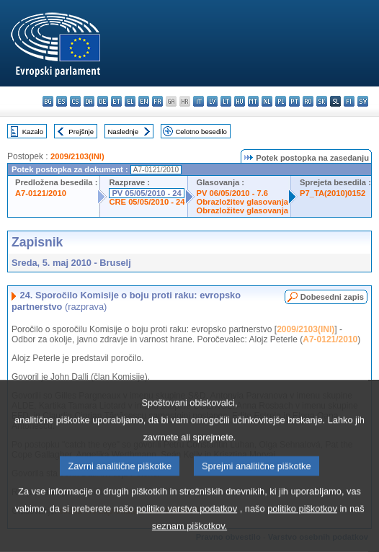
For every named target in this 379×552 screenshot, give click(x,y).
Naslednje (122, 131)
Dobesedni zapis (332, 297)
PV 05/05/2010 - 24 (146, 193)
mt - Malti (253, 101)
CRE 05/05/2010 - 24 (146, 201)
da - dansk (89, 101)
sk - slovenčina (321, 101)
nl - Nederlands (267, 101)
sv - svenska (362, 101)
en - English (143, 101)
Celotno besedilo (200, 131)
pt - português (294, 101)
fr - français (157, 101)
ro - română (308, 101)
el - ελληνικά (130, 101)
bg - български (48, 101)
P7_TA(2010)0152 (332, 193)
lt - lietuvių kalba (225, 101)
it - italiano (198, 101)
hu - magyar (239, 101)
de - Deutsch (102, 101)
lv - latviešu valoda (212, 101)
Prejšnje (81, 131)
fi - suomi (349, 101)
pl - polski (280, 101)
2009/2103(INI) (77, 156)
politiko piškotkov (302, 528)
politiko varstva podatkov (186, 528)
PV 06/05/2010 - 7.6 (233, 193)
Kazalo (32, 131)
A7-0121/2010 (40, 193)
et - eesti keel (116, 101)
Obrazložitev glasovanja (242, 201)
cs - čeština (75, 101)
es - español (61, 101)
